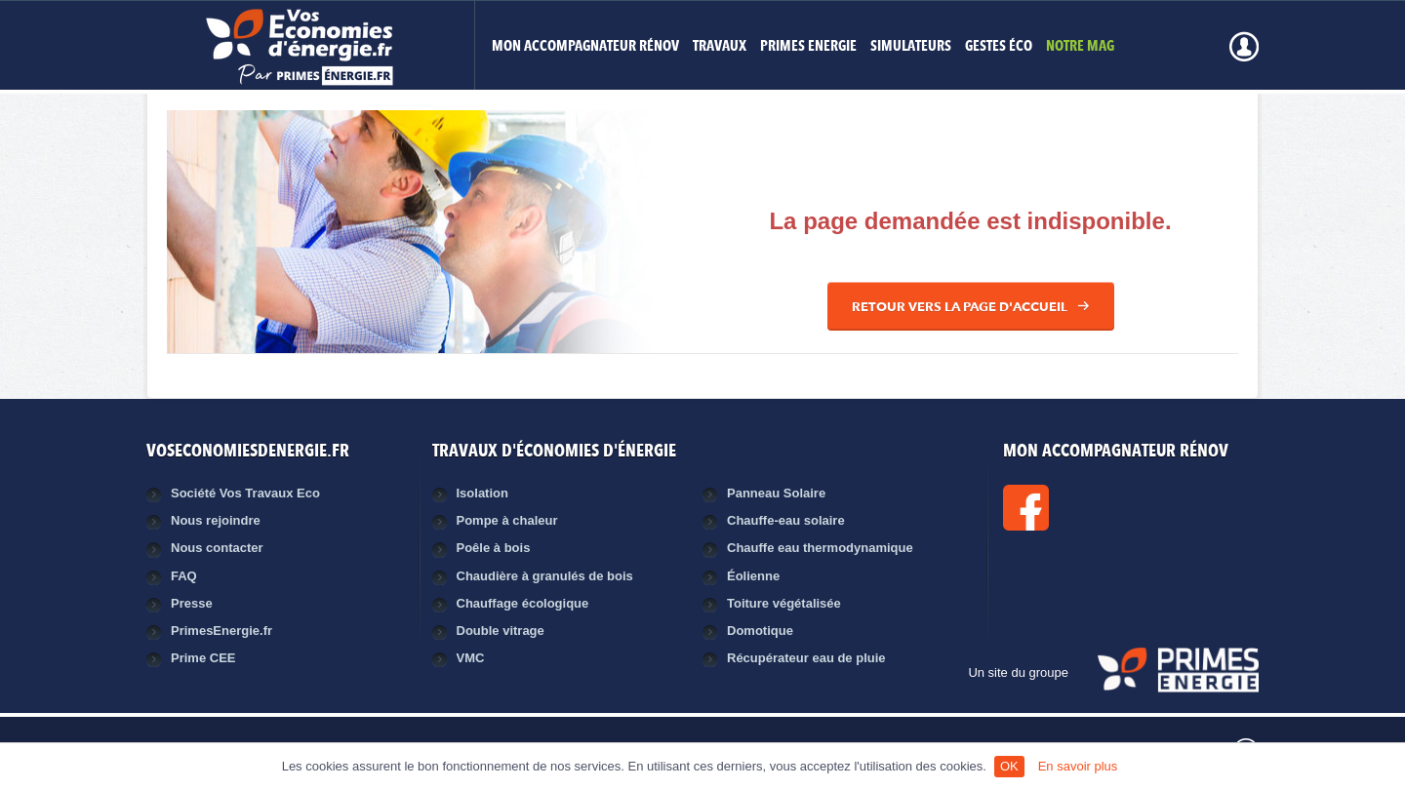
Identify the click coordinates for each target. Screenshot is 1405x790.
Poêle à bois (494, 547)
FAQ (184, 576)
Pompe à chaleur (507, 520)
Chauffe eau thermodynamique (820, 547)
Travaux (719, 47)
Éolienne (753, 576)
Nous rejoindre (216, 520)
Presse (192, 603)
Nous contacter (217, 547)
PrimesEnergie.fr (221, 630)
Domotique (760, 630)
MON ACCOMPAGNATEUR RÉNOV (585, 47)
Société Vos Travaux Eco (245, 493)
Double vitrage (500, 630)
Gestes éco (998, 47)
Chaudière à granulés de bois (545, 576)
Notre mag (1080, 47)
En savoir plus (1078, 766)
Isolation (482, 493)
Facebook (1092, 508)
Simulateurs (910, 47)
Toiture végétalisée (784, 603)
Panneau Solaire (776, 493)
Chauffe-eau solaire (786, 520)
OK (1009, 766)
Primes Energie (808, 47)
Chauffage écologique (523, 603)
